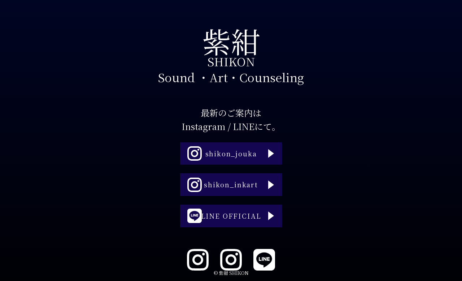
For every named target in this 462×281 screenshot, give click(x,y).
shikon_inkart (221, 185)
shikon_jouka (220, 146)
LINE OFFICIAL (222, 223)
